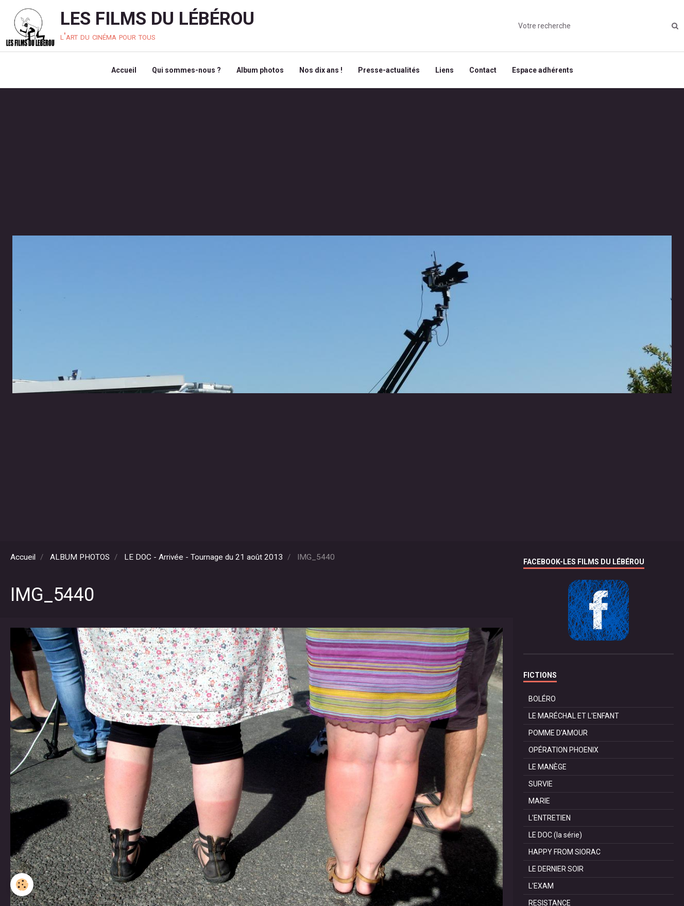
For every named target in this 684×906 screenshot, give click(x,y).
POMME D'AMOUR (558, 733)
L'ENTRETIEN (549, 818)
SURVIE (540, 784)
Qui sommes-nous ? (186, 70)
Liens (444, 70)
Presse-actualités (389, 70)
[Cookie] (21, 884)
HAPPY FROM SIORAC (564, 852)
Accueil (123, 70)
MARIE (539, 801)
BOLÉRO (542, 699)
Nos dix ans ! (321, 70)
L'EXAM (541, 886)
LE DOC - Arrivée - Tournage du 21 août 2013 (203, 557)
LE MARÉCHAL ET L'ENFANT (573, 716)
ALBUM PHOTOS (80, 557)
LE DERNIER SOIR (556, 869)
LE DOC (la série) (555, 835)
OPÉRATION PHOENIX (563, 750)
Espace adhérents (542, 70)
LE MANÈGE (547, 767)
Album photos (260, 70)
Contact (483, 70)
